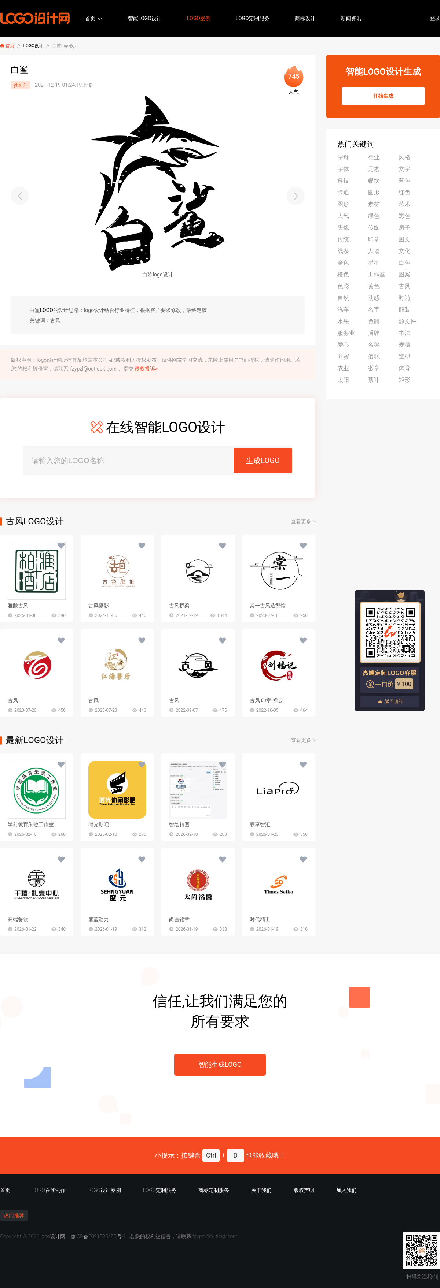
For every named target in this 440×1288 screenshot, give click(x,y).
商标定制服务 (213, 1190)
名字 (374, 309)
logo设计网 (52, 1236)
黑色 (404, 215)
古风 (13, 700)
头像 (343, 227)
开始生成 (383, 96)
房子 (404, 227)
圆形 (374, 192)
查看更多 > (303, 521)
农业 (343, 368)
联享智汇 (260, 824)
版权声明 (304, 1190)
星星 (374, 262)
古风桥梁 (179, 605)
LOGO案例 (198, 18)
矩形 (404, 379)
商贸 (343, 356)
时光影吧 (98, 824)
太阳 (343, 379)
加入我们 (346, 1190)
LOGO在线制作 (49, 1190)
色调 (374, 321)
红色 (404, 192)
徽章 (374, 368)
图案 (404, 274)
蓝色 (404, 180)
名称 (374, 344)
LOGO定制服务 (253, 18)
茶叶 (374, 379)
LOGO (46, 310)
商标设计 (305, 18)
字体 (343, 168)
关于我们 (261, 1190)
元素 (374, 168)
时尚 (404, 297)
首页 (90, 18)
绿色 (374, 215)
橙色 (343, 274)
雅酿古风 (18, 605)
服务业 (346, 333)
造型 (404, 356)
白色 (404, 262)
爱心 (343, 344)
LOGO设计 (33, 45)
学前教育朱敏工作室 (31, 824)
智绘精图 (179, 824)
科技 (343, 180)
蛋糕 (374, 356)
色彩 (343, 286)
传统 (343, 239)
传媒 (374, 227)
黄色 (374, 286)
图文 (404, 239)
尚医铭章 (179, 919)
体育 (404, 368)
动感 (374, 297)
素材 (374, 204)
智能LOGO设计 (145, 18)
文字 (404, 168)
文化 (404, 250)
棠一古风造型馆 (268, 605)
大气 (343, 215)
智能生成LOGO (220, 1064)
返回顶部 (390, 702)
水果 (343, 321)
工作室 (376, 274)
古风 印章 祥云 (266, 700)
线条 (343, 250)
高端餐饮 (18, 919)
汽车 (343, 309)
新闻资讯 (351, 18)
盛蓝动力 (98, 919)
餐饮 (374, 180)
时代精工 (260, 919)
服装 (404, 309)
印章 (374, 239)
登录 (435, 18)
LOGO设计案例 (104, 1190)
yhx (20, 85)
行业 (374, 157)
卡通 (343, 192)
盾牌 (374, 333)
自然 (343, 297)
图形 (343, 204)
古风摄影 (98, 605)
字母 (343, 157)
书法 (404, 333)
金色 (343, 262)
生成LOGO (262, 460)
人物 (374, 250)
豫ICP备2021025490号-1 (98, 1236)
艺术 (404, 204)
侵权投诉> (146, 369)
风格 (404, 157)
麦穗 (404, 344)
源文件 (407, 321)
